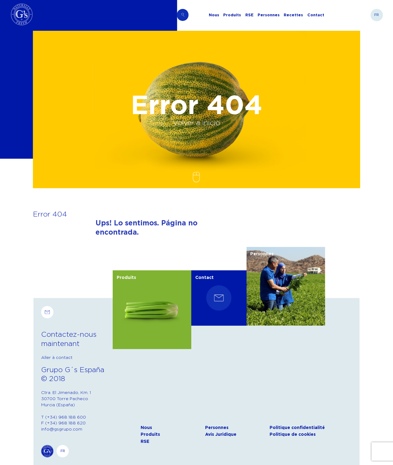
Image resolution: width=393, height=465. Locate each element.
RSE (249, 15)
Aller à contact (56, 357)
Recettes (293, 15)
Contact (315, 15)
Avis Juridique (220, 434)
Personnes (269, 15)
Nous (214, 15)
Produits (232, 15)
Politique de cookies (293, 434)
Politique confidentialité (297, 427)
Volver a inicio (196, 122)
